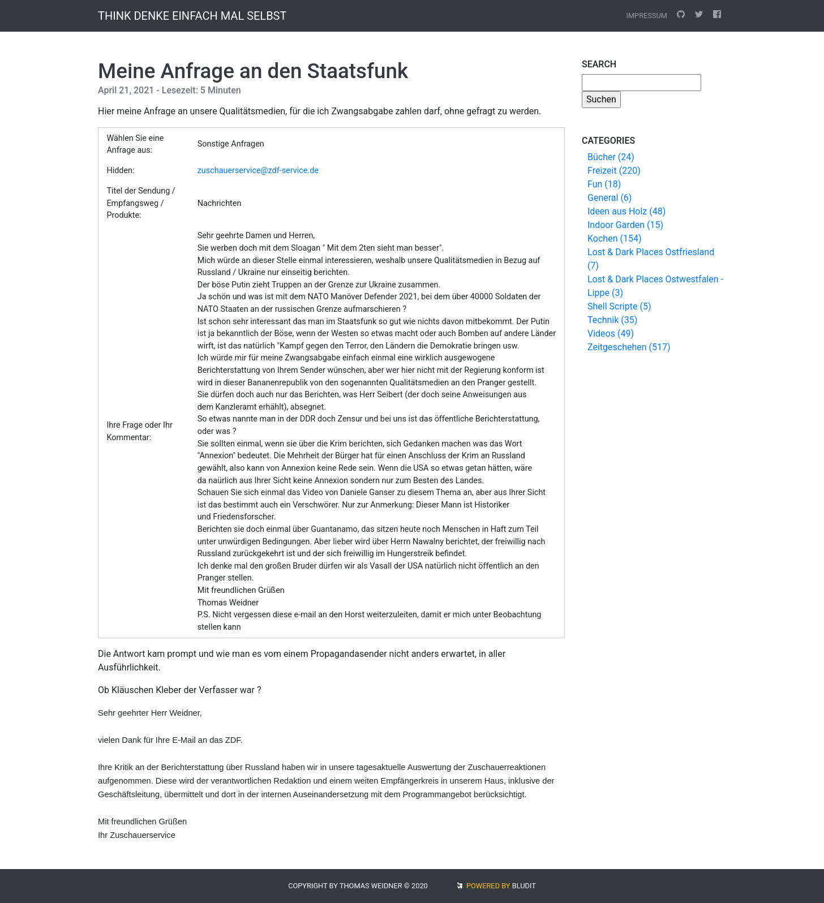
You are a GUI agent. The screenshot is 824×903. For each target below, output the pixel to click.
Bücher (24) (610, 157)
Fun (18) (604, 184)
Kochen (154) (614, 238)
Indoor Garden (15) (625, 225)
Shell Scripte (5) (619, 306)
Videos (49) (610, 333)
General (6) (609, 197)
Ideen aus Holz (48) (626, 211)
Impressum (646, 15)
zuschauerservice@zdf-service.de (258, 170)
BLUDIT (524, 886)
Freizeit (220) (614, 170)
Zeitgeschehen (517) (629, 347)
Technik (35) (612, 320)
